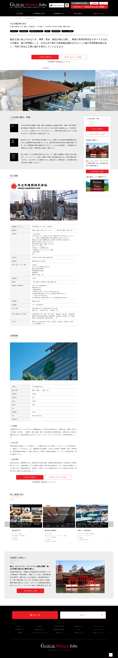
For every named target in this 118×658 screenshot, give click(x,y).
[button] (110, 524)
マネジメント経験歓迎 (68, 31)
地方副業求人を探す (39, 13)
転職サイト (78, 632)
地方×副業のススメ (19, 629)
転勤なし (47, 31)
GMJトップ (20, 626)
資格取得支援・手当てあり (36, 31)
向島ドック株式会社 (84, 530)
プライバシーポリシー (98, 629)
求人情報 (91, 121)
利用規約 (20, 632)
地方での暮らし (78, 13)
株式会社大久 (16, 530)
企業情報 (91, 124)
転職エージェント (98, 632)
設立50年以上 (14, 31)
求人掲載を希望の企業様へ (59, 629)
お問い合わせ (59, 632)
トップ (11, 18)
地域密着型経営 (23, 31)
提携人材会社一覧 (39, 629)
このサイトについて (98, 13)
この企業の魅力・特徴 (92, 118)
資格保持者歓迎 (55, 31)
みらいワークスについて (39, 632)
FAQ (78, 629)
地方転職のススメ (59, 13)
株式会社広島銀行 (50, 530)
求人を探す (20, 13)
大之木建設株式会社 (30, 18)
